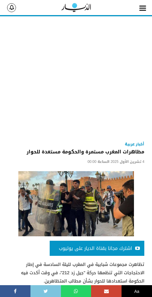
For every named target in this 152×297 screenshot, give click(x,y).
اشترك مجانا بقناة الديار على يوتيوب (99, 248)
